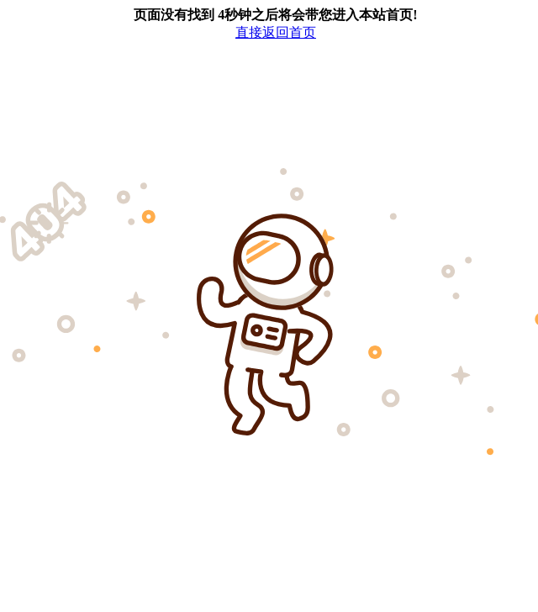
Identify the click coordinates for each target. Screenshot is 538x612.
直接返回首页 (275, 32)
